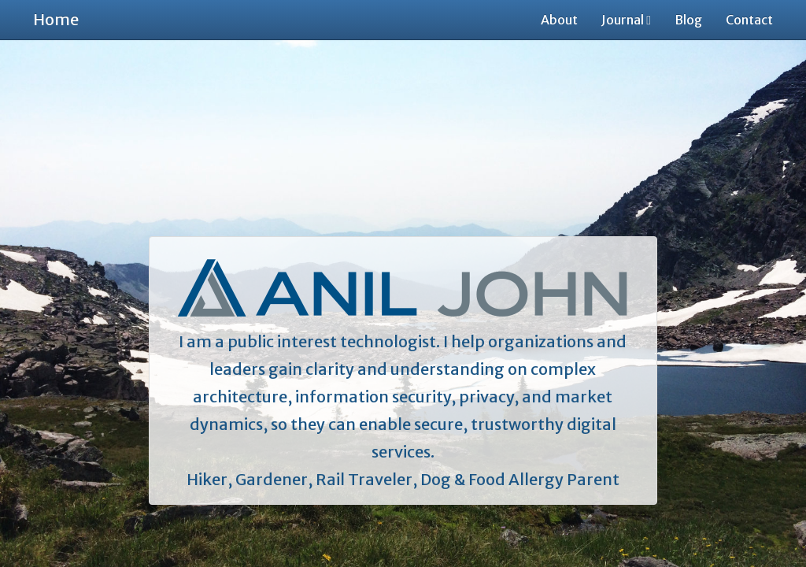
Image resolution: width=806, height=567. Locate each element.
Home (56, 19)
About (559, 20)
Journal (626, 20)
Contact (749, 20)
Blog (688, 20)
